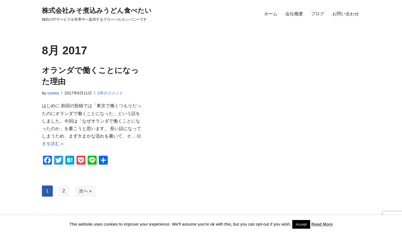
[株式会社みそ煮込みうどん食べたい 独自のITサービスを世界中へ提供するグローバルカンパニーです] (97, 14)
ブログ (317, 13)
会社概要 (294, 13)
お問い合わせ (345, 13)
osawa (53, 93)
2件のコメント (110, 93)
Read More (322, 224)
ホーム (270, 13)
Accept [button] (301, 224)
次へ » (85, 191)
